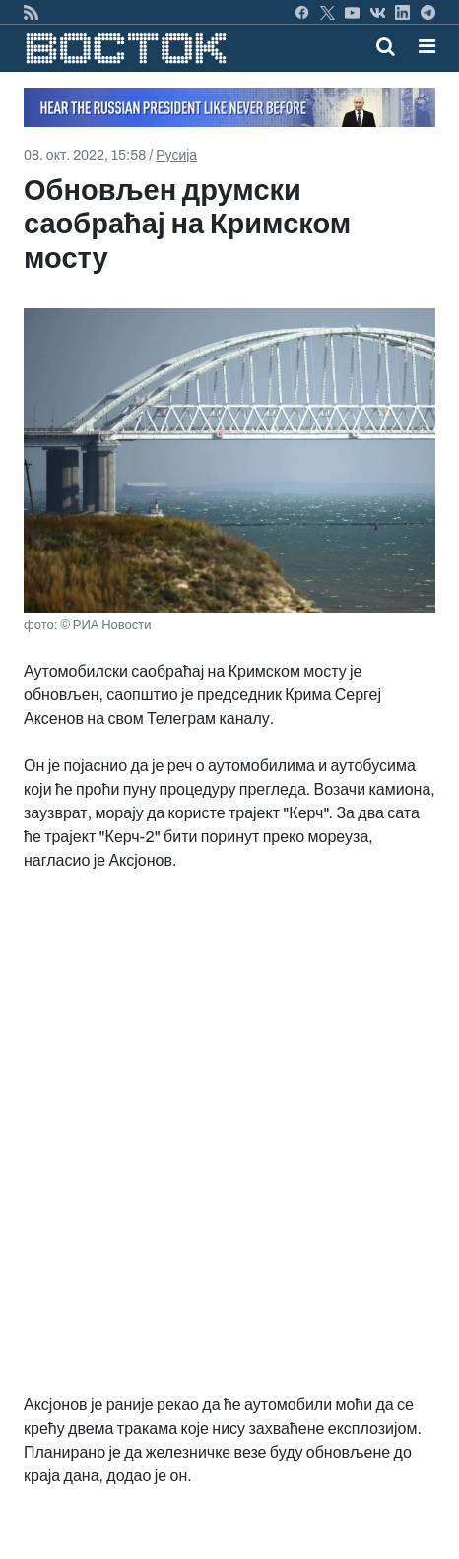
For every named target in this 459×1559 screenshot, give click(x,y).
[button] (427, 46)
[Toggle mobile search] (385, 46)
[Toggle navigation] (421, 46)
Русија (176, 155)
